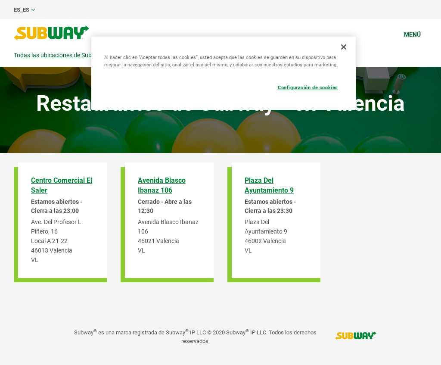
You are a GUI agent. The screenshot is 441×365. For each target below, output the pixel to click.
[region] (223, 73)
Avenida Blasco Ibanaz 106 (162, 185)
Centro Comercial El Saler (61, 185)
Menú (412, 34)
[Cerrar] (343, 46)
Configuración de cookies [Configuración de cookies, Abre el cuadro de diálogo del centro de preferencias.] (308, 87)
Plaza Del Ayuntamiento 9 (269, 185)
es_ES (21, 9)
